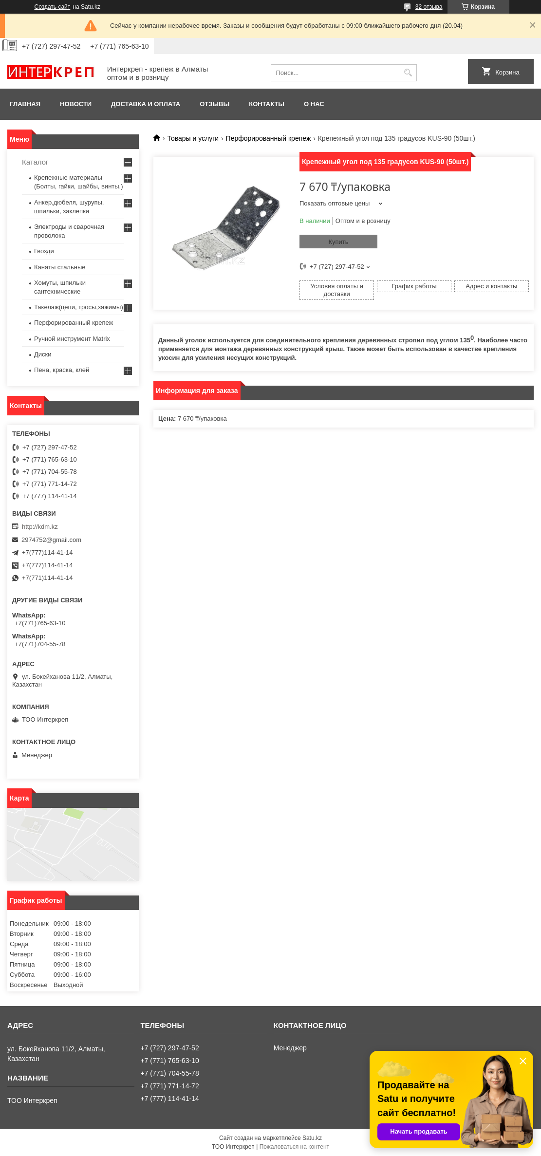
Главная (25, 104)
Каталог (35, 162)
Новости (76, 104)
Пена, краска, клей (61, 369)
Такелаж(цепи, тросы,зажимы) (78, 307)
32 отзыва (429, 6)
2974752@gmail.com (51, 539)
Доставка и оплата (145, 104)
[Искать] (408, 72)
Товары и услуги (193, 138)
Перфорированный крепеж (268, 138)
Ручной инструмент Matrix (72, 338)
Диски (43, 354)
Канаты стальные (60, 267)
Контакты (266, 104)
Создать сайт (53, 6)
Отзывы (214, 104)
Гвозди (44, 251)
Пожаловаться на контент (294, 1146)
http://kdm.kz (40, 526)
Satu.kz (312, 1138)
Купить (338, 241)
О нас (314, 104)
